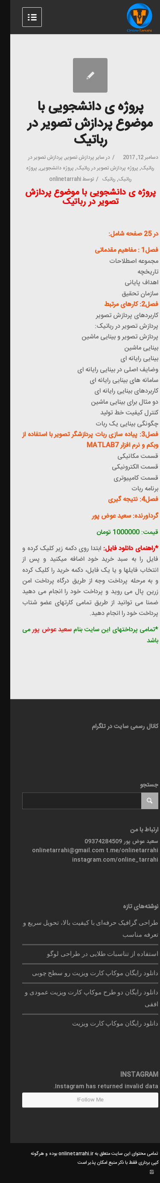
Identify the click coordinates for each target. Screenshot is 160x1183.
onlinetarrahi (55, 179)
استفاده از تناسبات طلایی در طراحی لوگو (92, 953)
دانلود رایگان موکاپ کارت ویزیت (105, 1023)
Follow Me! (80, 1100)
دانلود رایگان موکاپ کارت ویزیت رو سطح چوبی (85, 973)
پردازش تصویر (69, 157)
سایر (89, 157)
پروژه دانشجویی (46, 168)
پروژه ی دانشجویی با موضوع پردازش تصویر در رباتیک (80, 124)
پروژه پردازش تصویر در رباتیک (97, 168)
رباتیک (98, 179)
